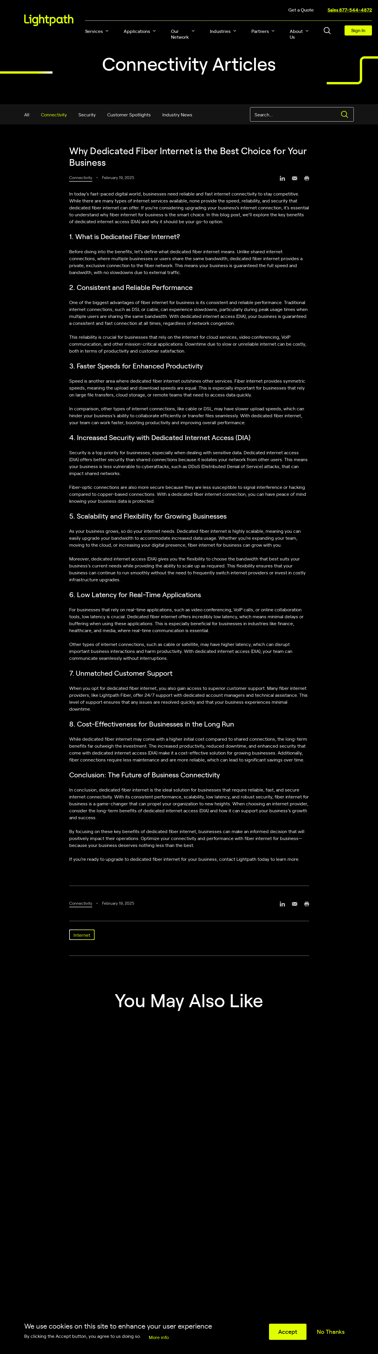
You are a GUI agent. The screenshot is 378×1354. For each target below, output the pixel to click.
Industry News (177, 114)
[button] (107, 31)
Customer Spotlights (129, 114)
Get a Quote (301, 9)
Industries (220, 31)
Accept (287, 1331)
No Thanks (331, 1331)
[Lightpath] (49, 20)
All (26, 114)
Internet (82, 935)
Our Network (180, 34)
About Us (296, 34)
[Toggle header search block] (327, 30)
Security (87, 114)
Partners (260, 31)
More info (159, 1337)
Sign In (358, 30)
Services (94, 31)
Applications (137, 31)
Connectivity (54, 114)
